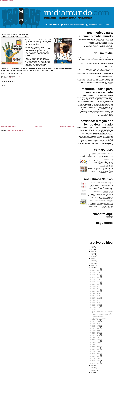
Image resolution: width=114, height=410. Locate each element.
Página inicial (38, 126)
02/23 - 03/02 (96, 351)
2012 (92, 367)
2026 (92, 246)
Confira (111, 48)
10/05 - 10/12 (96, 290)
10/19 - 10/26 (96, 286)
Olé (12, 77)
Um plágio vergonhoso (106, 166)
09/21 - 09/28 (96, 293)
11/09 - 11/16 (96, 281)
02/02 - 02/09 (96, 356)
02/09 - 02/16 (96, 355)
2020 (92, 256)
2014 (92, 267)
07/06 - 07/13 (96, 320)
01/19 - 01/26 (96, 360)
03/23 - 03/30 (96, 344)
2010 (92, 370)
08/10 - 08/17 (96, 302)
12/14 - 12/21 (96, 272)
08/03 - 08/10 (96, 304)
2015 (92, 265)
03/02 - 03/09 (96, 349)
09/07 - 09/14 (96, 295)
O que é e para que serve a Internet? (102, 153)
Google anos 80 (108, 159)
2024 (92, 249)
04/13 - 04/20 (96, 341)
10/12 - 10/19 (96, 288)
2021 (92, 255)
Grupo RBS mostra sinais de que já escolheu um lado (103, 191)
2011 (92, 369)
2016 (92, 263)
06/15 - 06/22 (96, 325)
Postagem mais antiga (67, 126)
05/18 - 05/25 (96, 332)
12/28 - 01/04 (96, 269)
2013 (92, 365)
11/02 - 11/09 (96, 283)
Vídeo (79, 73)
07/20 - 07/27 (96, 307)
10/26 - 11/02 (96, 284)
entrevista (107, 69)
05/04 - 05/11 (96, 335)
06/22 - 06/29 (96, 323)
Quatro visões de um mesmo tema (102, 314)
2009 (92, 372)
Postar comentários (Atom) (15, 130)
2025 (92, 248)
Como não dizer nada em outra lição (102, 311)
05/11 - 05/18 (96, 334)
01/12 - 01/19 (96, 362)
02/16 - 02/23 (96, 353)
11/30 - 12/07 (96, 276)
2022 (92, 253)
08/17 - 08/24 (96, 300)
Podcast (83, 63)
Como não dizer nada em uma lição (102, 313)
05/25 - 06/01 (96, 330)
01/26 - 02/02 (96, 358)
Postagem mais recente (8, 126)
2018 (92, 260)
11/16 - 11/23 (96, 279)
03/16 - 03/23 (96, 346)
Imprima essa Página (6, 0)
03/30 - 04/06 (96, 342)
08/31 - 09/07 (96, 297)
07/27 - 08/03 (96, 306)
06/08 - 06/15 (96, 327)
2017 (92, 262)
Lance (9, 77)
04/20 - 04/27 (96, 339)
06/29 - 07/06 (96, 321)
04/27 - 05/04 (96, 337)
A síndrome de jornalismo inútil (15, 36)
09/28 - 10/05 (96, 291)
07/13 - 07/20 (96, 309)
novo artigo (94, 59)
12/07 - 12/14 (96, 274)
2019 (92, 258)
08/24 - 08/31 (96, 298)
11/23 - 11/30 (96, 277)
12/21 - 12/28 (96, 270)
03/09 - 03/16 (96, 348)
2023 (92, 251)
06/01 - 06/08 (96, 328)
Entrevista (80, 79)
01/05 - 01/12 (96, 363)
